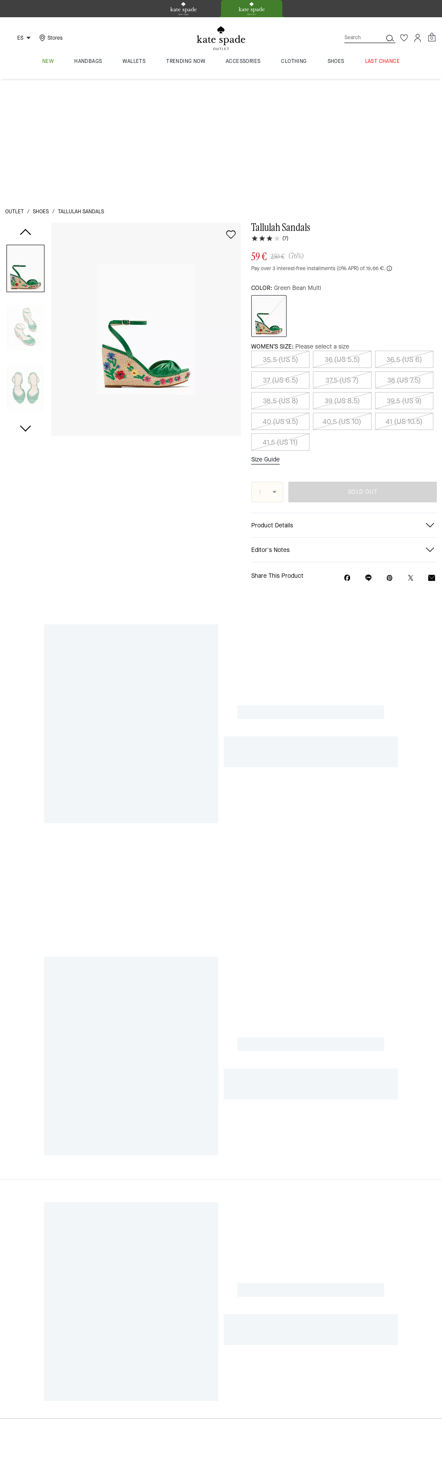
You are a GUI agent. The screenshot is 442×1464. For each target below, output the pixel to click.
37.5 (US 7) (342, 259)
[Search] (356, 38)
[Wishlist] (404, 38)
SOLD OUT (362, 372)
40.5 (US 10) (342, 300)
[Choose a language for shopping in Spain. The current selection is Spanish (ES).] (19, 38)
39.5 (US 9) (404, 280)
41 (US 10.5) (404, 300)
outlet (14, 91)
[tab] (183, 8)
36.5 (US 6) (404, 238)
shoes (41, 91)
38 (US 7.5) (404, 259)
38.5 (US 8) (280, 280)
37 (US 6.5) (280, 259)
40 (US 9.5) (280, 300)
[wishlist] (231, 114)
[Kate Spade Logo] (221, 38)
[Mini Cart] (431, 37)
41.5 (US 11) (280, 321)
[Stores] (50, 38)
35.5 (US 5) (280, 238)
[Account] (418, 38)
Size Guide (265, 339)
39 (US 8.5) (342, 280)
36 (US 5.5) (342, 238)
